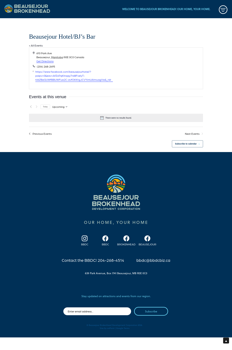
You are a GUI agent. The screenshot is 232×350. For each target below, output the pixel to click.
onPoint (110, 328)
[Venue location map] (159, 68)
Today (45, 107)
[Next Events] (36, 107)
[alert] (116, 118)
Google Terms (122, 328)
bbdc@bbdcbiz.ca (153, 259)
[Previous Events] (31, 107)
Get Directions (45, 61)
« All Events (36, 45)
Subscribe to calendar (186, 144)
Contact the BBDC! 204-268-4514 (93, 259)
